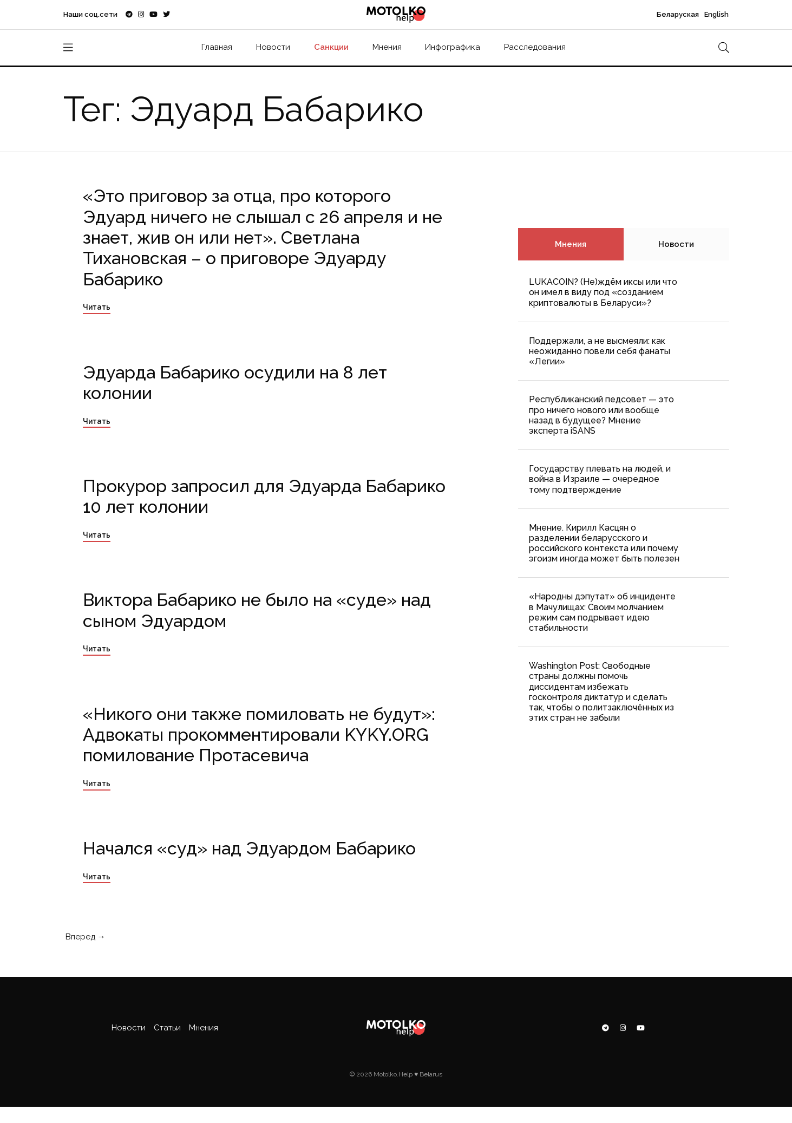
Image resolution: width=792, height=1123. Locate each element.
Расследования (535, 47)
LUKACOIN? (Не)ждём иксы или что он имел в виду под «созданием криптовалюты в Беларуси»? (603, 292)
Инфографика (452, 47)
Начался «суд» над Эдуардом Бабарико (249, 848)
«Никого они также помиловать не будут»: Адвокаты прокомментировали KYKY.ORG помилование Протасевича (259, 735)
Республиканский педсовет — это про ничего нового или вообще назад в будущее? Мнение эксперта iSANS (601, 415)
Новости (273, 47)
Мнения (387, 47)
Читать (96, 307)
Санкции (331, 47)
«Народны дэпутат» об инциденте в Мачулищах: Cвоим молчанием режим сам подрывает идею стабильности (602, 612)
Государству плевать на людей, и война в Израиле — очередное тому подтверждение (600, 478)
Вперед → (84, 937)
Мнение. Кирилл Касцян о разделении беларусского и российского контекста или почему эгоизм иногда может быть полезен (604, 543)
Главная (216, 47)
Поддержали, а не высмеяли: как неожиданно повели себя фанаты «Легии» (599, 351)
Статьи (167, 1028)
